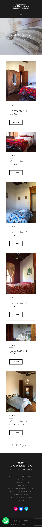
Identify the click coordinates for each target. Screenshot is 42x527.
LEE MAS (16, 122)
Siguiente (25, 445)
